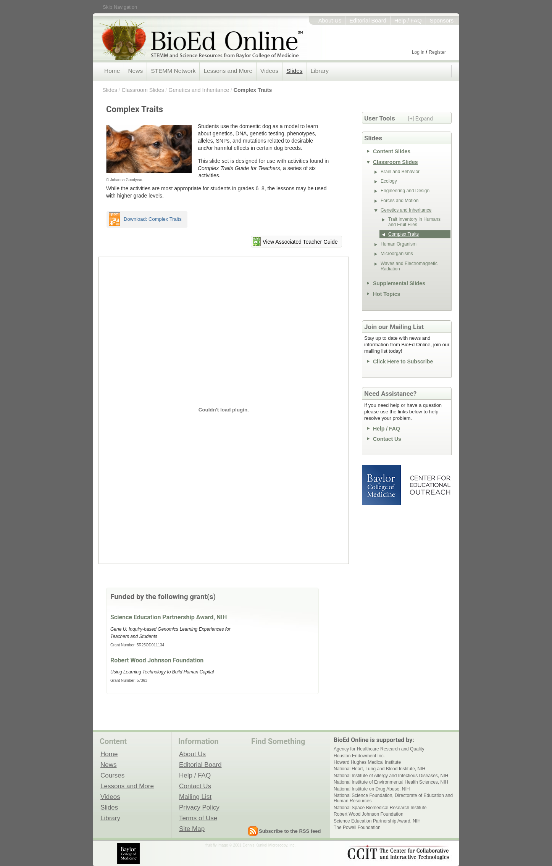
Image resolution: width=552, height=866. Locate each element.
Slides (294, 70)
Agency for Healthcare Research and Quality (379, 749)
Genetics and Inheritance (198, 90)
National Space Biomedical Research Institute (380, 807)
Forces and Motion (399, 200)
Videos (269, 70)
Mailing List (195, 796)
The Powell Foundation (357, 827)
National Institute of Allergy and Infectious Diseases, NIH (391, 775)
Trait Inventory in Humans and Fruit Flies (414, 222)
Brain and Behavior (400, 171)
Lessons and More (227, 70)
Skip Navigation (120, 7)
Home (112, 70)
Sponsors (442, 21)
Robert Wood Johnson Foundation (156, 660)
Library (320, 70)
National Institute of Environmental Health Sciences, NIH (391, 782)
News (135, 70)
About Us (330, 21)
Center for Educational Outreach (430, 485)
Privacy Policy (199, 807)
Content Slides (391, 151)
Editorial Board (367, 21)
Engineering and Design (405, 190)
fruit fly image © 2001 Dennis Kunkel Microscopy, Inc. (250, 845)
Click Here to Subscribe (403, 361)
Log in (418, 52)
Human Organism (398, 244)
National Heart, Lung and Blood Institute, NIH (379, 768)
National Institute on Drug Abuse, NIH (372, 789)
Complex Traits (253, 90)
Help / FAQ (408, 21)
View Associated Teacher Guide (300, 242)
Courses (112, 775)
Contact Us (387, 439)
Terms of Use (198, 818)
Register (437, 52)
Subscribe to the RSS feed (290, 831)
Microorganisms (397, 253)
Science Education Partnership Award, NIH (168, 617)
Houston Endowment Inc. (359, 755)
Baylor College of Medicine (382, 485)
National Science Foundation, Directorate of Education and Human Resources (393, 798)
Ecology (389, 181)
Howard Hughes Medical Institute (367, 762)
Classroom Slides (142, 90)
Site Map (192, 828)
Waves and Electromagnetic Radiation (409, 266)
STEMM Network (173, 70)
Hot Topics (386, 294)
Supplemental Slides (399, 283)
